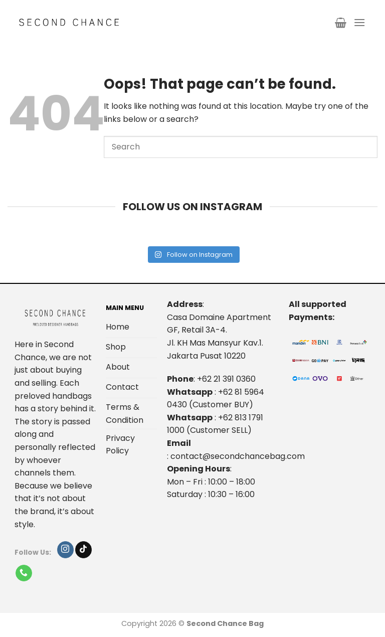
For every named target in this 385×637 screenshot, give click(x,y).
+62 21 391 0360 (226, 379)
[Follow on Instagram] (65, 549)
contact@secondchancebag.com (237, 456)
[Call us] (24, 573)
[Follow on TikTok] (83, 549)
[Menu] (359, 22)
